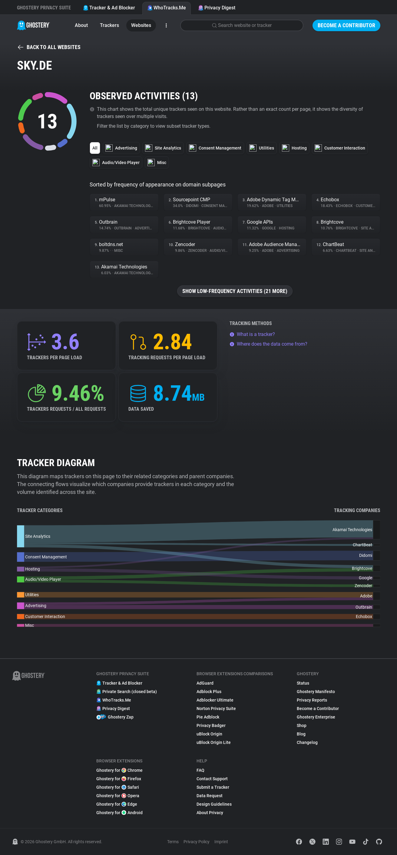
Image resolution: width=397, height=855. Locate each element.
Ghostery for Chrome (119, 770)
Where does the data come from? (268, 344)
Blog (301, 734)
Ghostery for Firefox (118, 778)
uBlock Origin (209, 734)
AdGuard (205, 683)
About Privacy (210, 812)
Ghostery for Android (119, 812)
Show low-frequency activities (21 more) (234, 291)
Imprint (221, 841)
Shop (301, 725)
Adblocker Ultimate (215, 700)
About (81, 25)
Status (303, 683)
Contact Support (212, 778)
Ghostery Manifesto (316, 691)
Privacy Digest (216, 8)
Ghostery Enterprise (316, 717)
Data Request (210, 795)
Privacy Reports (312, 700)
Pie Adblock (208, 717)
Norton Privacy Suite (216, 708)
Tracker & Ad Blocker (109, 8)
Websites (141, 25)
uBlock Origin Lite (214, 742)
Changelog (307, 742)
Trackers (109, 25)
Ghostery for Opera (117, 795)
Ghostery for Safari (117, 787)
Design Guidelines (214, 804)
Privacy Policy (197, 841)
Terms (173, 841)
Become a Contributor (346, 25)
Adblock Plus (209, 691)
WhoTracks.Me (166, 8)
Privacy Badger (211, 725)
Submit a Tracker (213, 787)
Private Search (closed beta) (126, 691)
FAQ (200, 770)
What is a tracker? (252, 334)
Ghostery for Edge (116, 804)
